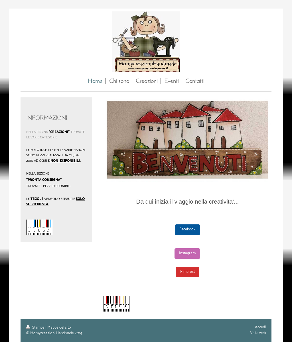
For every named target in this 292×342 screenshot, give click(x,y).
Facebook (187, 229)
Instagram (187, 253)
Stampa (35, 327)
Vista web (258, 333)
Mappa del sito (59, 327)
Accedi (260, 327)
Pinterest (187, 272)
